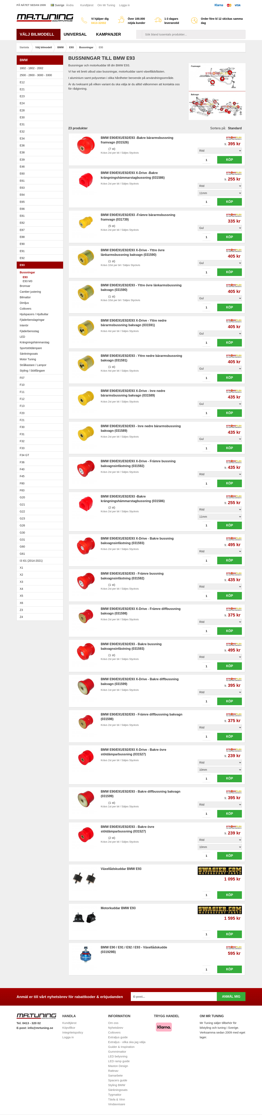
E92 (41, 258)
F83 (22, 490)
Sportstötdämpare (31, 348)
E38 (41, 152)
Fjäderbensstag (29, 331)
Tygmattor (114, 1094)
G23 (22, 518)
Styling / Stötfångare (32, 370)
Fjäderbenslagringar (32, 319)
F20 (41, 413)
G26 (22, 525)
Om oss (113, 1023)
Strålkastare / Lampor (33, 365)
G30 (22, 532)
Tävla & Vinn (116, 1099)
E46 (41, 166)
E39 (41, 159)
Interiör (24, 325)
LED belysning (117, 1056)
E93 (41, 265)
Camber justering (30, 291)
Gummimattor (117, 1051)
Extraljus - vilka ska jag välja (127, 1042)
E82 (41, 222)
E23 (41, 96)
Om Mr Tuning (106, 5)
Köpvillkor (68, 1027)
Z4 (41, 616)
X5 (41, 595)
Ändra (69, 5)
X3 (41, 581)
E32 (22, 131)
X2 (21, 574)
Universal (77, 34)
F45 (22, 476)
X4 (41, 588)
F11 (41, 392)
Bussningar (41, 272)
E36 (41, 145)
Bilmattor (25, 297)
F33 (22, 448)
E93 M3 (27, 281)
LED (22, 336)
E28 (41, 110)
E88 (41, 237)
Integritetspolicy (72, 1032)
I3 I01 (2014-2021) (31, 560)
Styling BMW (116, 1085)
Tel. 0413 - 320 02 (29, 1023)
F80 (22, 483)
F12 (41, 398)
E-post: (22, 1028)
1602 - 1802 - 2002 (41, 68)
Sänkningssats (29, 353)
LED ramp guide (119, 1061)
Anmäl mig (231, 996)
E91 (41, 251)
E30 (41, 117)
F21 (22, 420)
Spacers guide (117, 1080)
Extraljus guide (118, 1037)
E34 (41, 138)
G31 (22, 539)
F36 (22, 462)
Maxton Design (118, 1066)
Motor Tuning (28, 359)
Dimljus (24, 302)
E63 (41, 187)
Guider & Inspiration (121, 1046)
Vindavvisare (116, 1104)
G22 (22, 511)
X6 (21, 603)
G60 (22, 546)
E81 (41, 215)
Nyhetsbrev (115, 1027)
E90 (41, 243)
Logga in (124, 5)
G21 (22, 504)
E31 (22, 124)
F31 (41, 434)
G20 (22, 497)
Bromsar (25, 286)
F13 (41, 405)
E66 (41, 208)
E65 (41, 201)
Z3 (41, 609)
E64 (41, 194)
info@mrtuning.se (40, 1028)
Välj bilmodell (38, 34)
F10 (41, 384)
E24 (41, 103)
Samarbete (115, 1075)
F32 (22, 441)
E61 (41, 180)
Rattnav (113, 1070)
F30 (41, 427)
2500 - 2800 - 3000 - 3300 (41, 75)
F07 (41, 377)
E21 (41, 89)
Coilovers (25, 308)
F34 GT (41, 455)
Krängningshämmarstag (34, 342)
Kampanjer (108, 34)
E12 (41, 82)
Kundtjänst (86, 5)
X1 (41, 567)
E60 (41, 173)
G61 (22, 553)
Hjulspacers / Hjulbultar (34, 314)
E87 (41, 230)
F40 (22, 469)
